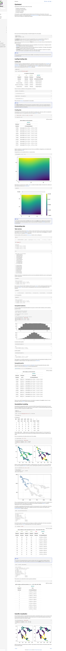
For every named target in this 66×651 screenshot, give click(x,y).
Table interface (18, 229)
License (2, 61)
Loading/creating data (21, 59)
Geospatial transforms (20, 305)
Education (2, 52)
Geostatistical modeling (21, 404)
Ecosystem (2, 55)
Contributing (2, 48)
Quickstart (2, 12)
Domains (2, 23)
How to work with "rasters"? (5, 43)
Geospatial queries (19, 363)
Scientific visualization (21, 614)
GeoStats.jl (6, 6)
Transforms (3, 25)
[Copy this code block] (51, 36)
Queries (23, 401)
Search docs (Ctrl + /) (4, 8)
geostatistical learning (34, 15)
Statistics (2, 34)
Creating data (18, 110)
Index (1, 64)
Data (2, 21)
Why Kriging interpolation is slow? (6, 46)
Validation (2, 37)
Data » (51, 648)
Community (3, 59)
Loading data (18, 61)
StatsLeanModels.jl (18, 508)
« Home (16, 648)
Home (1, 10)
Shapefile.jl (48, 63)
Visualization (3, 39)
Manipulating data (20, 226)
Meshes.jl (21, 100)
